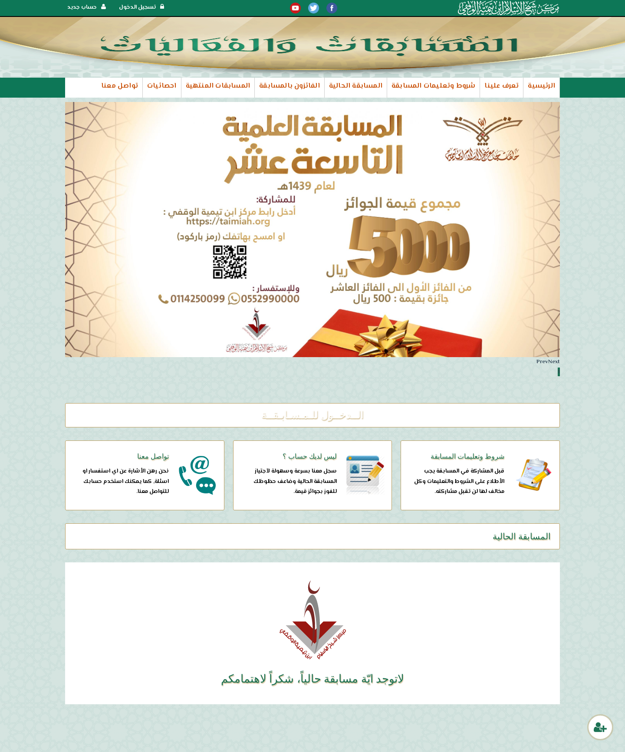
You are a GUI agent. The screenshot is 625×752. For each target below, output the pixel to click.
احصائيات (162, 86)
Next (554, 362)
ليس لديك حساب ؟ (310, 456)
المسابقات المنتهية (218, 86)
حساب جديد (86, 7)
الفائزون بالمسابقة (289, 86)
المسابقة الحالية (355, 86)
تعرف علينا (501, 86)
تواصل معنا (119, 86)
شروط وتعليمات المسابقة (433, 86)
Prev (542, 362)
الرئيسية (541, 86)
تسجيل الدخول (141, 7)
